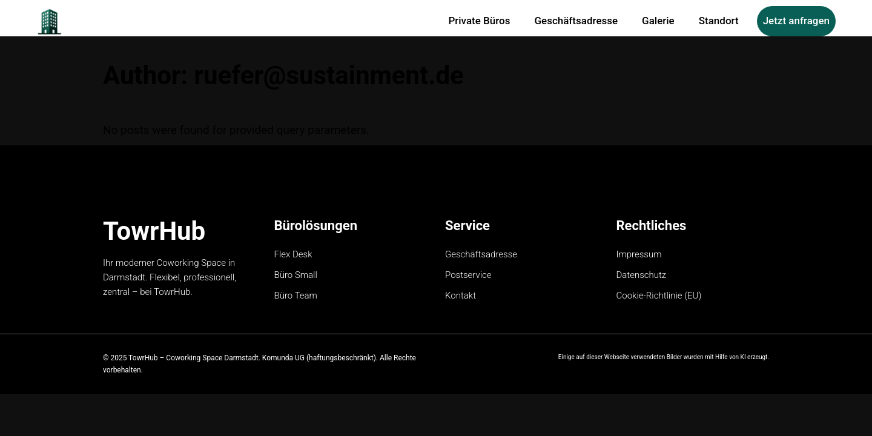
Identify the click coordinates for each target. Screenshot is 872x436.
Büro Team (295, 295)
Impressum (639, 254)
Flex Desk (293, 254)
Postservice (468, 274)
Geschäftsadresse (481, 254)
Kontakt (460, 295)
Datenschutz (641, 274)
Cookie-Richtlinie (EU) (659, 295)
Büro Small (295, 274)
